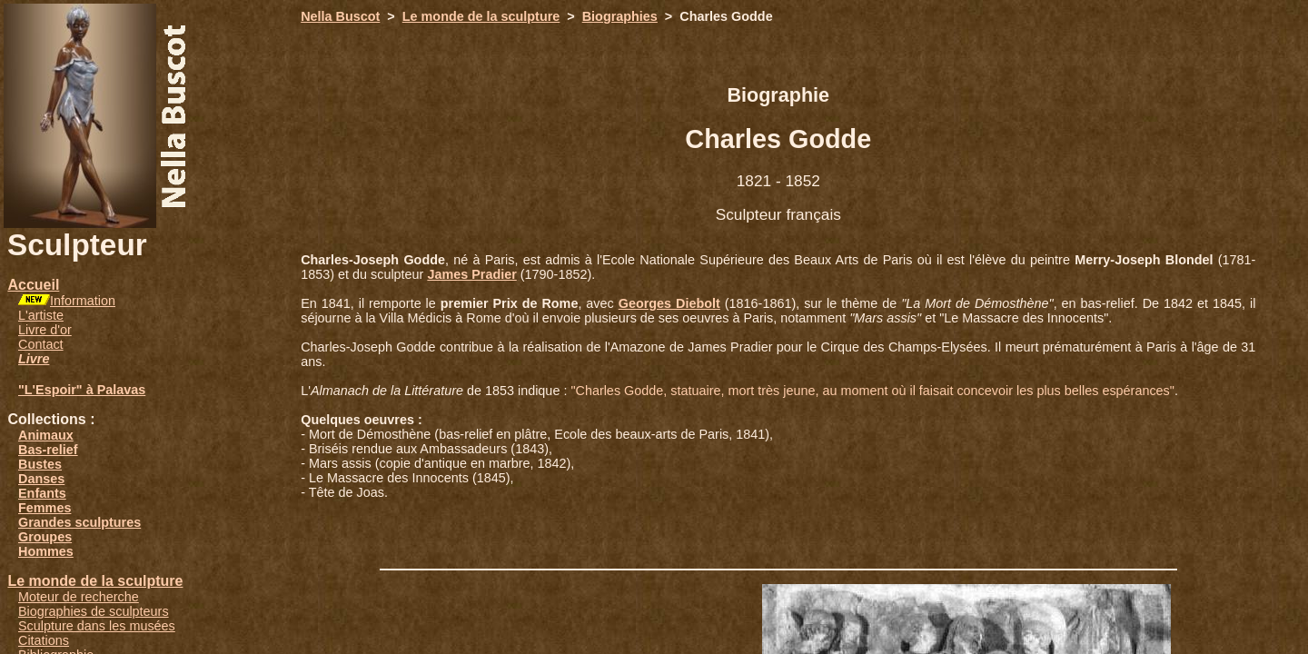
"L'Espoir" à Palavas (81, 389)
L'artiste (41, 315)
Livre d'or (45, 329)
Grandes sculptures (79, 522)
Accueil (33, 284)
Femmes (44, 507)
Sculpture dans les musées (96, 626)
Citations (43, 640)
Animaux (46, 435)
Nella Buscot (340, 16)
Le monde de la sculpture (95, 581)
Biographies (620, 16)
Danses (41, 478)
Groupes (45, 537)
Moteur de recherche (78, 597)
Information (82, 300)
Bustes (40, 464)
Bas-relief (48, 449)
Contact (41, 344)
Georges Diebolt (669, 303)
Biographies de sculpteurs (93, 611)
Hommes (46, 551)
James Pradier (471, 274)
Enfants (42, 493)
